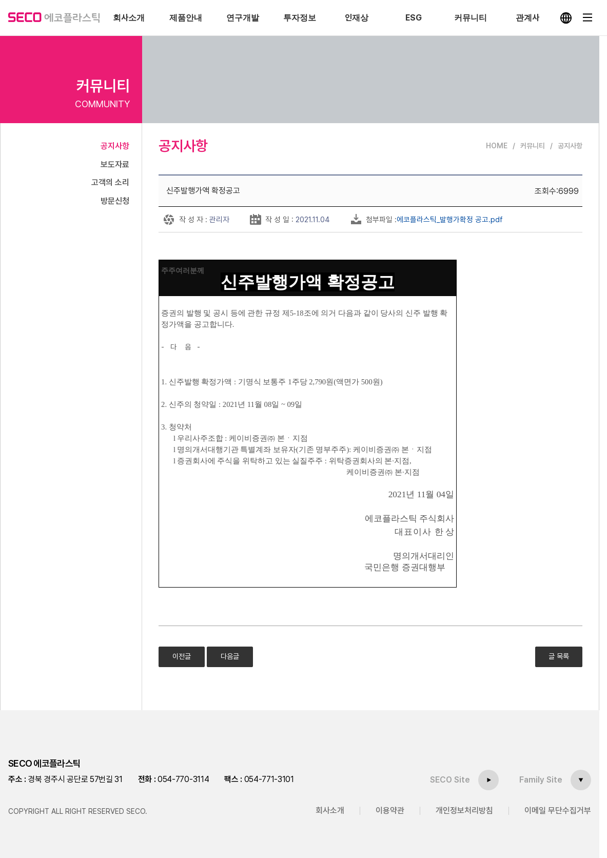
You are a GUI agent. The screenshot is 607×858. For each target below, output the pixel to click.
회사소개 (330, 810)
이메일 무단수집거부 (557, 810)
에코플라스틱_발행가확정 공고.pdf (450, 219)
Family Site (540, 780)
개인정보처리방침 (464, 810)
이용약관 (390, 810)
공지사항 (115, 146)
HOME (496, 146)
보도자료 (115, 164)
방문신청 (115, 201)
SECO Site (450, 780)
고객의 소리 (110, 182)
